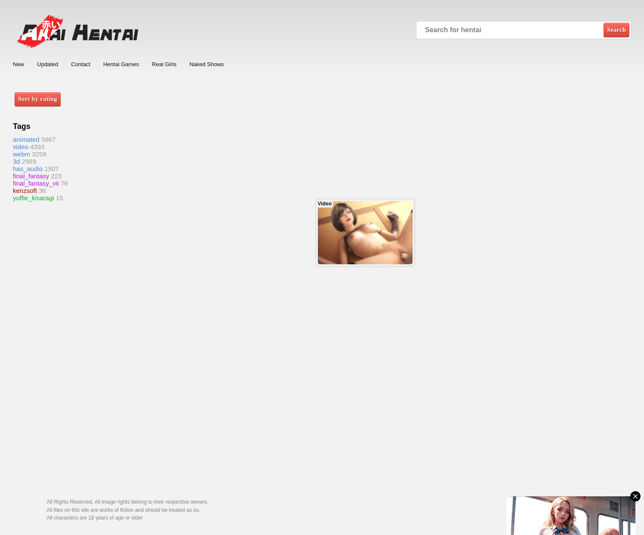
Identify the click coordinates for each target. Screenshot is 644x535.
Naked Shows (206, 64)
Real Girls (164, 64)
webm (21, 154)
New (18, 64)
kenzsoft (25, 190)
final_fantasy (31, 176)
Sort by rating (37, 99)
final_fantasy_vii (36, 183)
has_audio (28, 168)
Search (616, 29)
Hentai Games (121, 64)
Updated (47, 64)
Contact (80, 64)
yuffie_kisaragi (33, 198)
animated (26, 139)
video (20, 146)
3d (16, 161)
